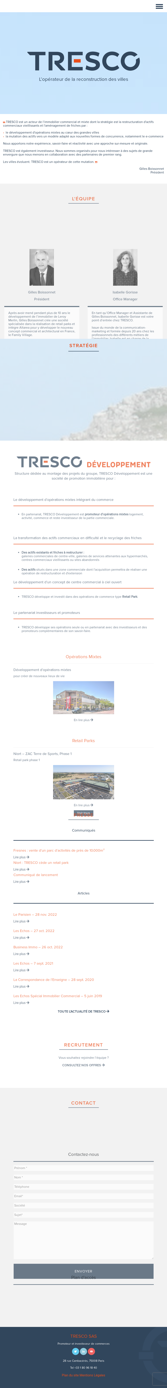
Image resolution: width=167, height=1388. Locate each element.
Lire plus (21, 864)
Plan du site (70, 1375)
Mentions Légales (92, 1375)
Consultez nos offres (83, 1076)
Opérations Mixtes (83, 704)
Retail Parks (83, 792)
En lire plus (83, 768)
